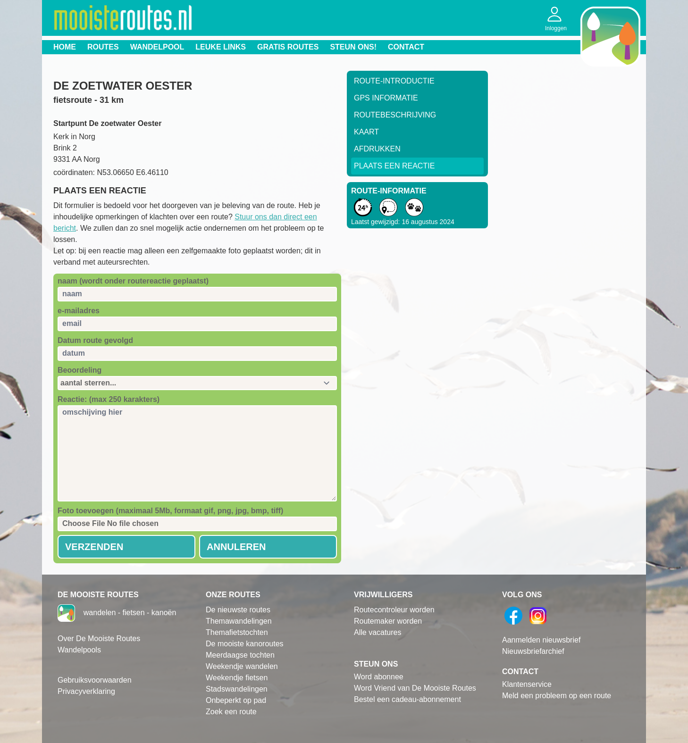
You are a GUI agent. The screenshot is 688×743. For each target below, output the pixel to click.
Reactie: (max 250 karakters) (108, 399)
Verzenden (94, 547)
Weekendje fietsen (237, 678)
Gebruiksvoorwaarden (95, 680)
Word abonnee (378, 677)
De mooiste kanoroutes (245, 644)
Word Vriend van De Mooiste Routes (415, 688)
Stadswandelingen (237, 689)
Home (64, 47)
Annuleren (236, 547)
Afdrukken (377, 149)
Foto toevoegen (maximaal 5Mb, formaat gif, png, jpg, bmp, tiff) (170, 511)
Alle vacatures (378, 632)
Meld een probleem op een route (556, 696)
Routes (103, 47)
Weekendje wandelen (242, 666)
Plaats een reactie (394, 166)
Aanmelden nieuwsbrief (541, 640)
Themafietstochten (237, 632)
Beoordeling (79, 370)
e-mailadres (79, 311)
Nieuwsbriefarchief (533, 651)
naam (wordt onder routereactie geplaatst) (133, 281)
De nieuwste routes (238, 610)
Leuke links (220, 47)
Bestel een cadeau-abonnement (407, 699)
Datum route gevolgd (95, 340)
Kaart (366, 132)
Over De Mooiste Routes (99, 638)
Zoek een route (231, 712)
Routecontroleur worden (394, 610)
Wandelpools (79, 650)
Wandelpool (157, 47)
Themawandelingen (239, 621)
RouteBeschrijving (395, 115)
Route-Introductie (394, 81)
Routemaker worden (388, 621)
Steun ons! (353, 47)
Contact (406, 47)
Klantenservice (527, 684)
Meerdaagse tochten (240, 655)
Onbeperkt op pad (236, 700)
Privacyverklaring (86, 691)
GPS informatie (386, 98)
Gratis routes (288, 47)
